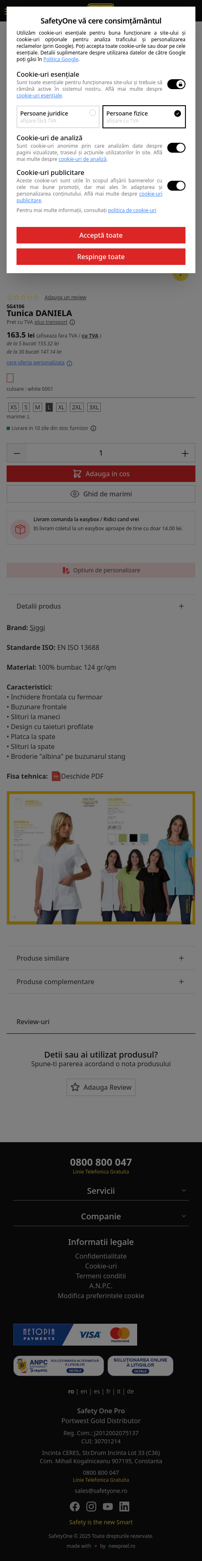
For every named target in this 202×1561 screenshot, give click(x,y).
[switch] (176, 84)
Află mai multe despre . (89, 156)
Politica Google (60, 59)
